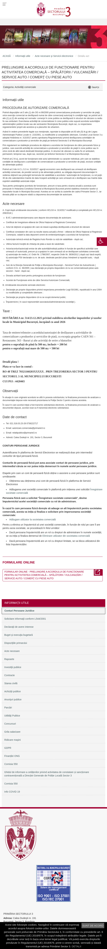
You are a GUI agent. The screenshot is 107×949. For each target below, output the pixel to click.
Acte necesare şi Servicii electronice (54, 56)
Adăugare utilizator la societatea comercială (32, 519)
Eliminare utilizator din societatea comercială (66, 535)
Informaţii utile (22, 56)
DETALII (76, 946)
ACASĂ (7, 56)
